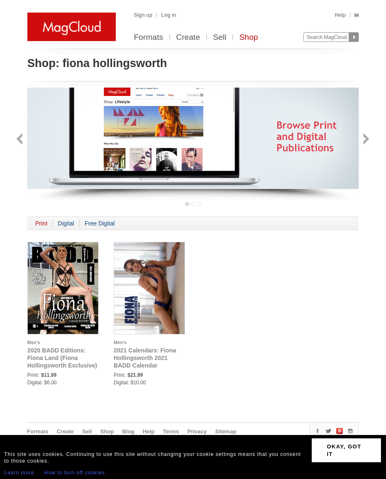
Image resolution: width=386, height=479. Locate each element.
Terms (171, 431)
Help (340, 15)
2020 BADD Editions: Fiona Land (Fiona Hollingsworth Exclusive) (62, 358)
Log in (168, 15)
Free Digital (100, 223)
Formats (148, 37)
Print (41, 223)
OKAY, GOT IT (344, 450)
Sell (220, 37)
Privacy (197, 431)
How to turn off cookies (74, 473)
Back (20, 139)
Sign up (143, 15)
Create (188, 37)
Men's (33, 342)
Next (365, 139)
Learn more (19, 473)
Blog (128, 431)
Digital (66, 223)
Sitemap (226, 431)
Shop (248, 37)
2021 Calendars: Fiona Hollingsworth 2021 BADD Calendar (145, 358)
